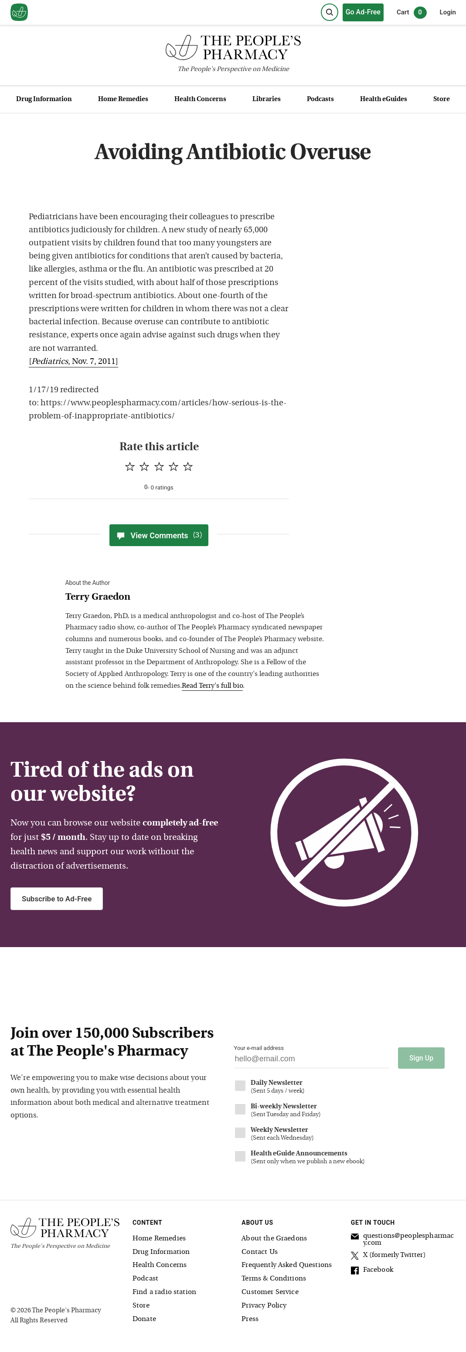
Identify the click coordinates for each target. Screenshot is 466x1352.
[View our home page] (19, 13)
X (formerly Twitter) (388, 1256)
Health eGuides (383, 99)
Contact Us (260, 1251)
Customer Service (270, 1292)
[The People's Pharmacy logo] (233, 49)
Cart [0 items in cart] (412, 13)
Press (250, 1318)
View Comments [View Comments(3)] (159, 535)
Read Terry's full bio (212, 686)
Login (448, 12)
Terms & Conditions (274, 1278)
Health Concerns (200, 99)
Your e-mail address (259, 1048)
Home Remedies (123, 99)
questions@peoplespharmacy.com (402, 1239)
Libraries (266, 99)
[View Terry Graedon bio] (196, 598)
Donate (144, 1318)
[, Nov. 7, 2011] (73, 362)
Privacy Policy (264, 1305)
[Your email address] (312, 1061)
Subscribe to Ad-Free (57, 898)
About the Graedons (274, 1238)
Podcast (145, 1278)
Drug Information (44, 99)
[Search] (329, 12)
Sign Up (421, 1057)
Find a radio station (164, 1292)
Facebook (372, 1271)
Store (441, 99)
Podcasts (320, 99)
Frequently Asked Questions (287, 1265)
